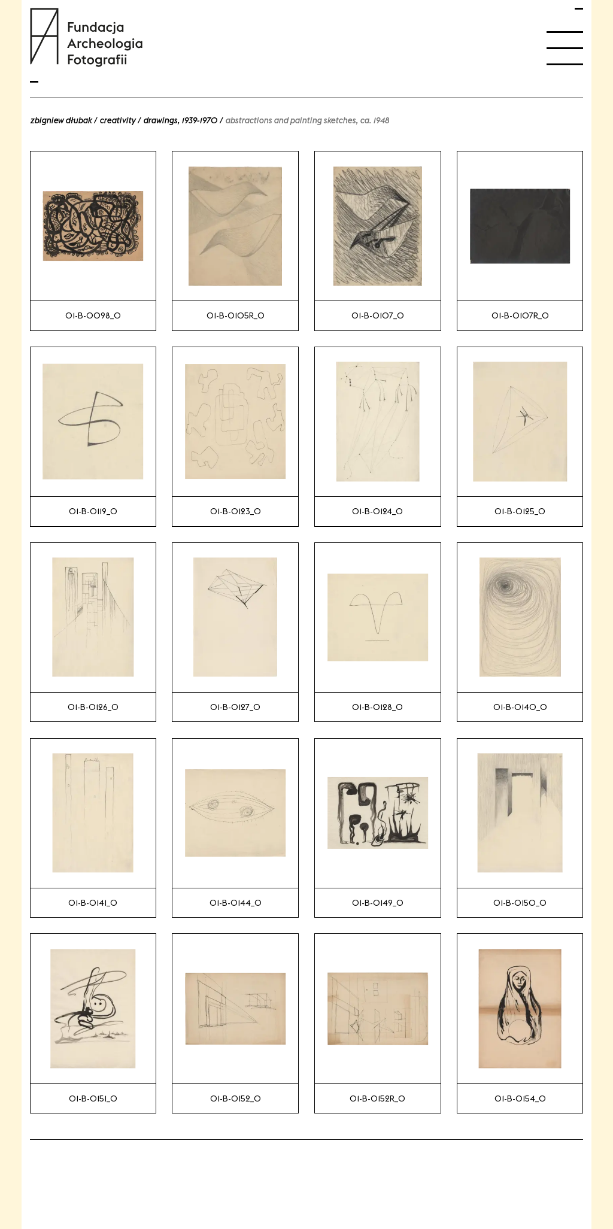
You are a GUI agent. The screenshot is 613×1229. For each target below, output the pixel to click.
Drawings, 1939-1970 (180, 120)
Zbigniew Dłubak (61, 120)
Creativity (117, 120)
